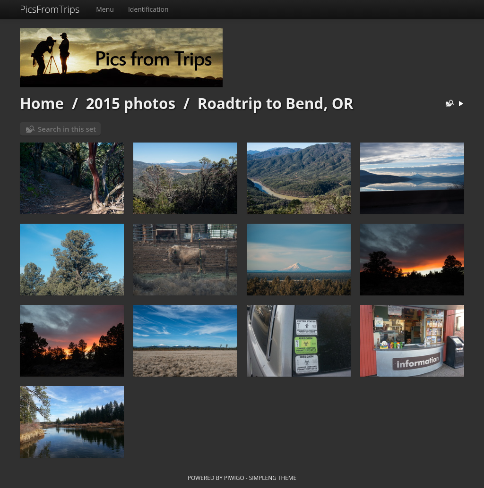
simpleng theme (272, 477)
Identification (148, 9)
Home (42, 103)
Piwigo (234, 477)
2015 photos (130, 103)
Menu (105, 9)
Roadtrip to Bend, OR (276, 103)
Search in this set (67, 129)
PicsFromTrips (49, 9)
